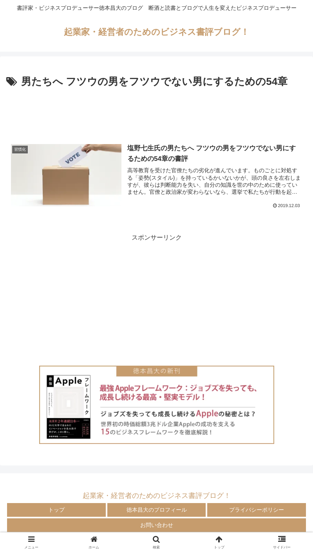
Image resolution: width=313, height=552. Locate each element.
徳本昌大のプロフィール (157, 510)
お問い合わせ (156, 525)
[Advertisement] (156, 112)
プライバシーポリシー (256, 510)
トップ (56, 510)
